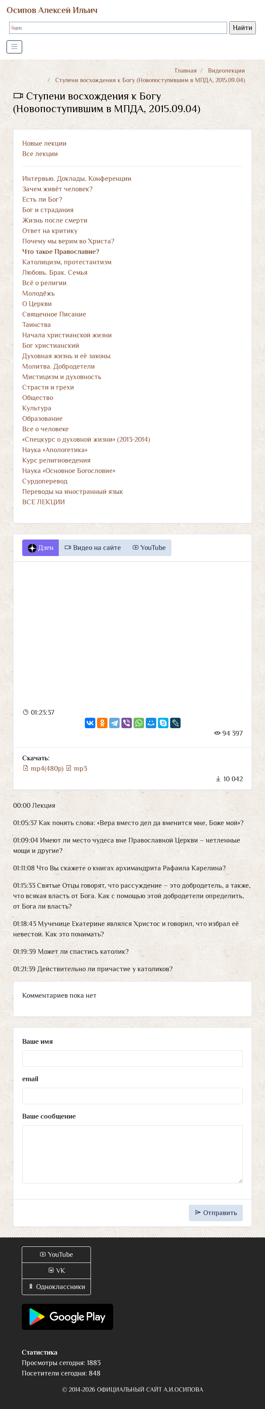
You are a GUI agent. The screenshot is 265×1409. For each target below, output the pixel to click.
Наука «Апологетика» (54, 450)
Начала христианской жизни (67, 335)
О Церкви (37, 304)
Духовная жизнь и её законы (66, 356)
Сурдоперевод (44, 481)
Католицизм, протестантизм (66, 262)
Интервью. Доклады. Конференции (76, 179)
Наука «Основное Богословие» (68, 471)
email (30, 1079)
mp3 (76, 769)
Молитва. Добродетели (58, 366)
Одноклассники (56, 1287)
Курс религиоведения (56, 460)
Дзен (41, 548)
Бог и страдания (48, 210)
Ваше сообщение (49, 1116)
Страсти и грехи (48, 387)
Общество (37, 398)
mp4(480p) (43, 769)
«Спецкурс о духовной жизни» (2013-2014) (86, 439)
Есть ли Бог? (42, 199)
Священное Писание (54, 314)
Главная (186, 70)
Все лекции (40, 154)
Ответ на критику (49, 231)
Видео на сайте (92, 548)
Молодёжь (38, 293)
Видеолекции (226, 70)
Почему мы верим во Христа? (68, 241)
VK (56, 1271)
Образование (42, 419)
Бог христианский (50, 346)
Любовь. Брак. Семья (54, 272)
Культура (36, 408)
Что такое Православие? (60, 252)
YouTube (149, 548)
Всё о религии (44, 283)
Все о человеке (45, 429)
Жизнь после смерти (54, 220)
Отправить (216, 1213)
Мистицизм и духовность (61, 377)
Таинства (36, 325)
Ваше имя (37, 1042)
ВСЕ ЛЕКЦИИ (43, 502)
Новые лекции (44, 143)
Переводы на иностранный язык (72, 492)
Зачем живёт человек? (57, 189)
